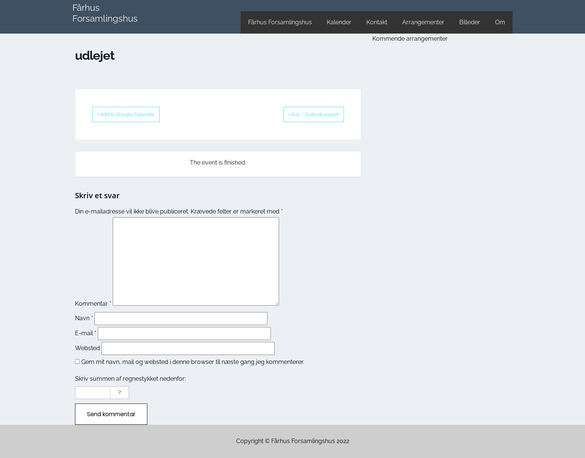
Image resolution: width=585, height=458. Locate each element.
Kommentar (93, 303)
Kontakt (376, 22)
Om (500, 22)
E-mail (85, 332)
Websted (87, 347)
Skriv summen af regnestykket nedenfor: (130, 378)
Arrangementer (423, 22)
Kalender (339, 22)
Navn (84, 317)
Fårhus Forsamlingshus (105, 13)
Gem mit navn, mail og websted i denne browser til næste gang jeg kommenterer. (192, 361)
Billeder (469, 22)
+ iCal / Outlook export (304, 114)
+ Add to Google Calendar (136, 114)
